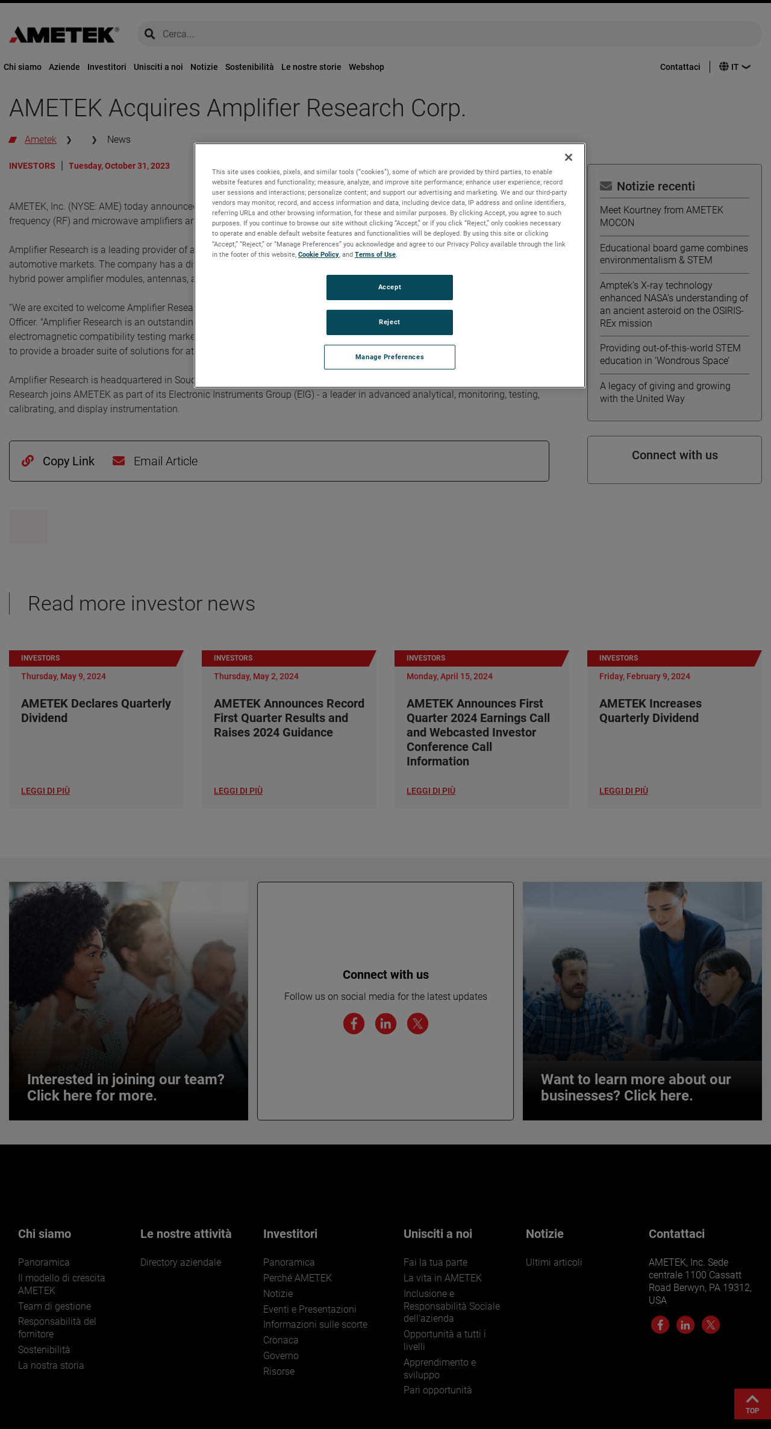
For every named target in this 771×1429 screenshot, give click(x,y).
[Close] (568, 157)
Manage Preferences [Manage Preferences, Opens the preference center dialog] (389, 357)
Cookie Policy (318, 254)
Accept (389, 287)
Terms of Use (375, 254)
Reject (389, 322)
